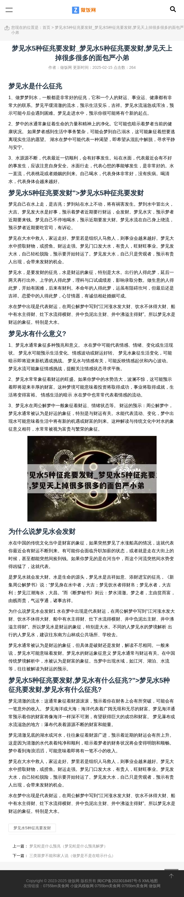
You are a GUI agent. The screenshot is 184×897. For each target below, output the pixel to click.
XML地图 (150, 881)
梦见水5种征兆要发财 (112, 193)
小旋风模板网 (82, 886)
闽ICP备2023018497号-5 (119, 881)
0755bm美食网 (56, 886)
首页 (46, 27)
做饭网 (155, 886)
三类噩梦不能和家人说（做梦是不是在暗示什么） (71, 855)
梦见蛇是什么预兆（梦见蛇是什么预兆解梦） (68, 846)
